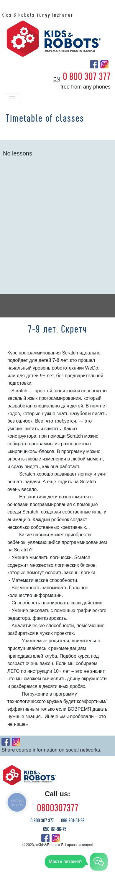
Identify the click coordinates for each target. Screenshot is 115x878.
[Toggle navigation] (12, 99)
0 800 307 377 (87, 76)
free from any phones (85, 87)
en (56, 79)
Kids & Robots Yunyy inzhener (37, 15)
